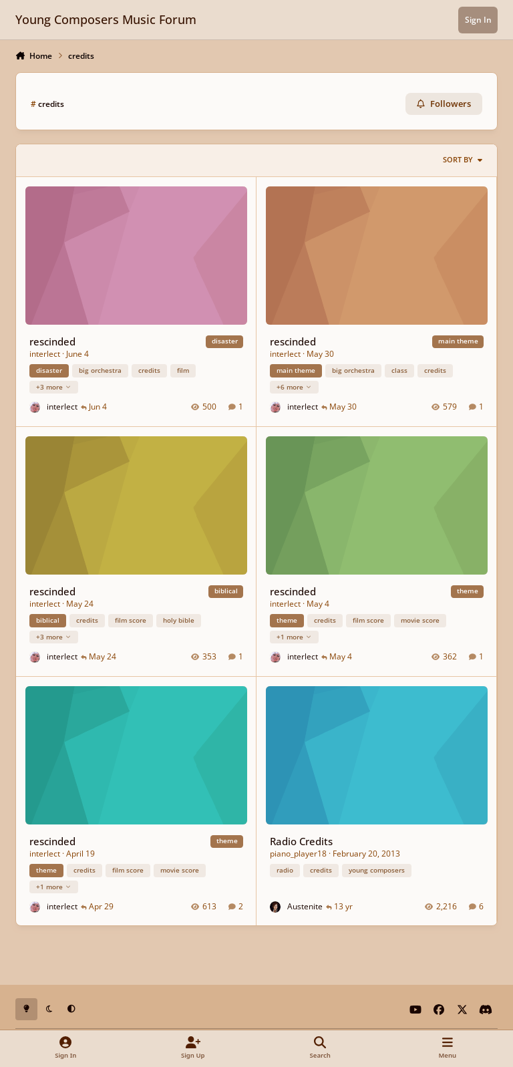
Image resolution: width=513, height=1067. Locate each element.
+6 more (294, 386)
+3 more (53, 386)
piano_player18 (298, 853)
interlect (44, 353)
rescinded (52, 340)
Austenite (305, 905)
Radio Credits (301, 840)
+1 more (294, 636)
